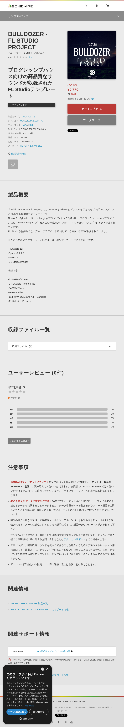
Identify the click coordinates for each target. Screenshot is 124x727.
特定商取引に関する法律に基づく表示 (58, 707)
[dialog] (27, 694)
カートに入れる (92, 108)
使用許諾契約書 (17, 153)
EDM (29, 121)
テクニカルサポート (75, 539)
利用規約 (92, 707)
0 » (30, 57)
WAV (25, 125)
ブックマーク (91, 120)
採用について (62, 711)
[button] (27, 719)
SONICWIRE (20, 5)
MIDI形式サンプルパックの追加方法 (53, 651)
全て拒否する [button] (39, 711)
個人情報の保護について (106, 707)
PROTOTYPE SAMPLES (30, 146)
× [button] (47, 669)
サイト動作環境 (80, 707)
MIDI (30, 125)
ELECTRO (38, 121)
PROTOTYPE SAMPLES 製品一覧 (29, 603)
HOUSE (22, 121)
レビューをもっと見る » (19, 441)
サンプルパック (30, 116)
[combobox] (42, 669)
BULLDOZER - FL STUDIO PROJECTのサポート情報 (39, 609)
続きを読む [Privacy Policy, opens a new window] (30, 705)
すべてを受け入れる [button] (17, 711)
